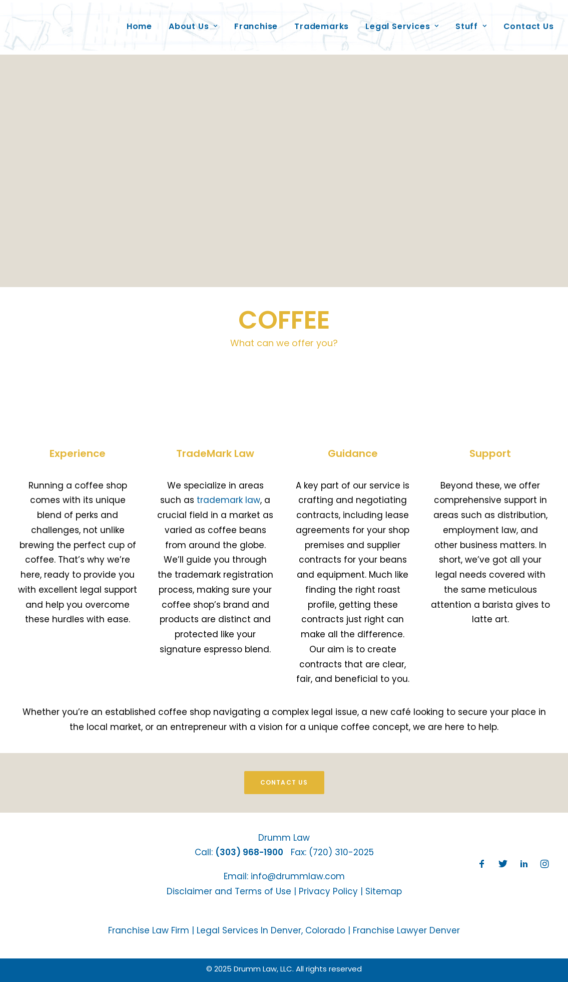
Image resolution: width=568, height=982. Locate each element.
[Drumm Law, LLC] (64, 22)
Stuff (467, 22)
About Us (189, 22)
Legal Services (398, 22)
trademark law (228, 500)
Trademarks (318, 22)
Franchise (252, 22)
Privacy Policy (328, 891)
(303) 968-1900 (249, 852)
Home (135, 22)
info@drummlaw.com (298, 876)
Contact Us (524, 22)
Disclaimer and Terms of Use (229, 891)
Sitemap (383, 891)
